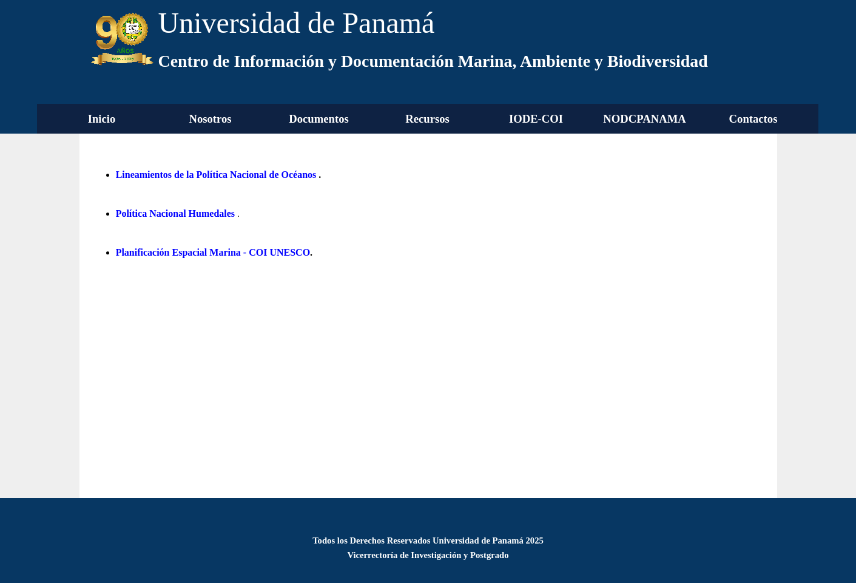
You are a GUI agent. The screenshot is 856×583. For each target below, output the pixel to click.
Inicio (102, 118)
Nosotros (210, 118)
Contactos (753, 118)
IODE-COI (536, 118)
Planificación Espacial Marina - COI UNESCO (213, 252)
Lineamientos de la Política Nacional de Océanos (216, 174)
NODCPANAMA (644, 118)
